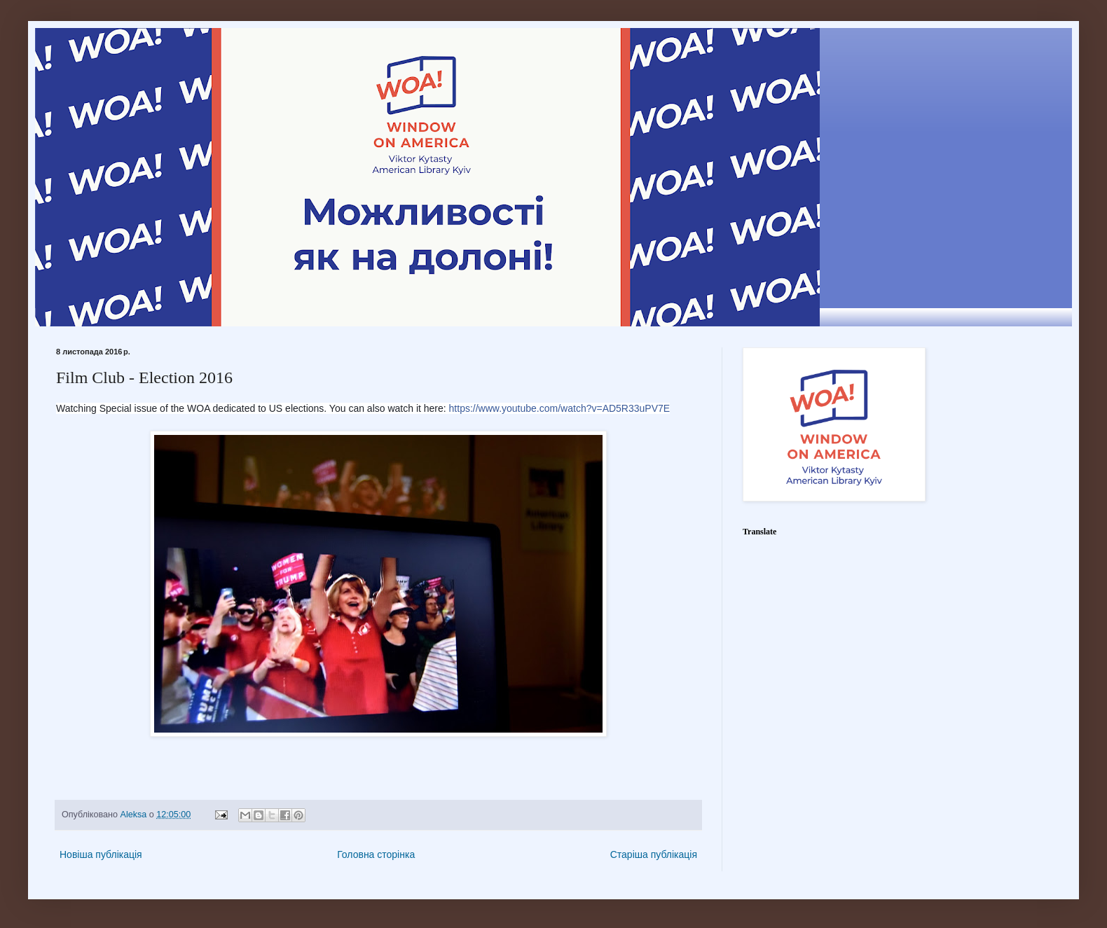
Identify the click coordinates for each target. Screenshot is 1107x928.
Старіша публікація (653, 854)
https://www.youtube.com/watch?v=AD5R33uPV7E (560, 408)
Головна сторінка (376, 854)
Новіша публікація (101, 854)
